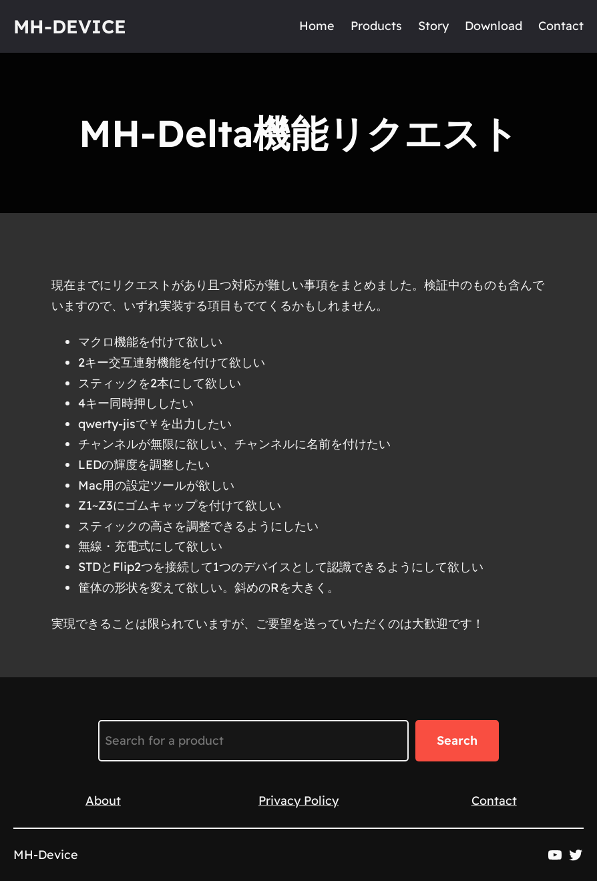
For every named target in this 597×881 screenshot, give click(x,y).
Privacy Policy (298, 800)
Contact (494, 800)
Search (457, 740)
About (103, 800)
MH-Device (69, 26)
